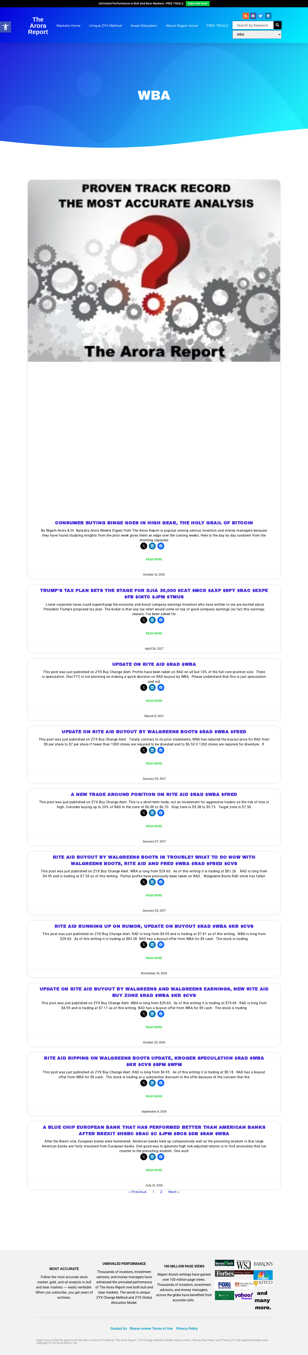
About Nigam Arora (182, 26)
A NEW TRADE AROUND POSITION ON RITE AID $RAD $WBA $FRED (154, 794)
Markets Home (68, 26)
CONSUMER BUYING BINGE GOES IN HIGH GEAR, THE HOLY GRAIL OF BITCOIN (154, 523)
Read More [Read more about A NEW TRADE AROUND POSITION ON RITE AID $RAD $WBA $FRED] (154, 826)
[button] (5, 27)
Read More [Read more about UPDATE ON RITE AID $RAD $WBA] (154, 700)
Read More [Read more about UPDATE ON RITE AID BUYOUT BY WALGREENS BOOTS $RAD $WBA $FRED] (154, 763)
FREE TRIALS (217, 26)
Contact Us (118, 1329)
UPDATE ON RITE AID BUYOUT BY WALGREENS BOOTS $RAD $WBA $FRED (154, 731)
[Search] (277, 25)
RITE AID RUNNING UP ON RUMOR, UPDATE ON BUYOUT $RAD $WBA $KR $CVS (154, 926)
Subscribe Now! (197, 3)
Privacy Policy (187, 1329)
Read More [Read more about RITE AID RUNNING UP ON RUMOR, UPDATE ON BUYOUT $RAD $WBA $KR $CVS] (154, 958)
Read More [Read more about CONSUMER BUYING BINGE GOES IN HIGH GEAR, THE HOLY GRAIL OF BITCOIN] (154, 559)
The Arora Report (38, 25)
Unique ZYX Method (105, 26)
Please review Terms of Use (151, 1329)
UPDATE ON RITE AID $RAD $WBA (154, 664)
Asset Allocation (143, 26)
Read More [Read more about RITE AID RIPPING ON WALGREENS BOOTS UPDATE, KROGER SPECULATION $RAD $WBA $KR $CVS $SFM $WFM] (154, 1096)
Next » (173, 1192)
